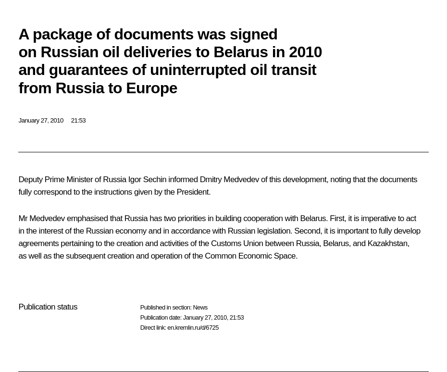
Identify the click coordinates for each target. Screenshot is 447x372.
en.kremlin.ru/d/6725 (193, 327)
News (200, 307)
